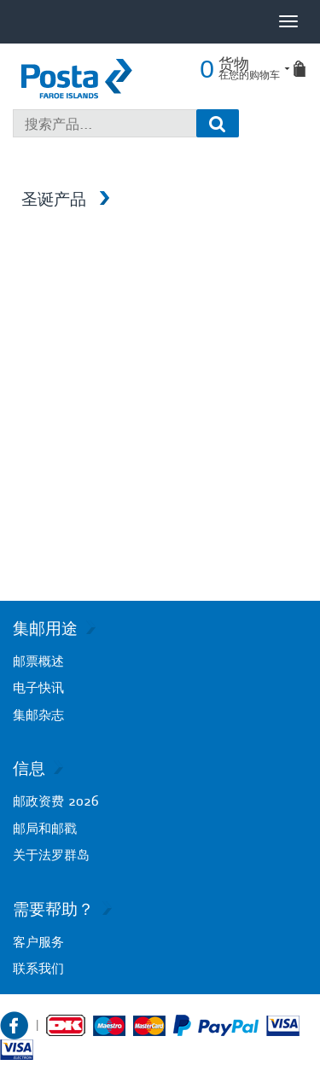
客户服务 (38, 942)
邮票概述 (38, 661)
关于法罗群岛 (51, 855)
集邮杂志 (38, 715)
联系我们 (38, 968)
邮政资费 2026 (56, 801)
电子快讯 (38, 687)
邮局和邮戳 (45, 828)
